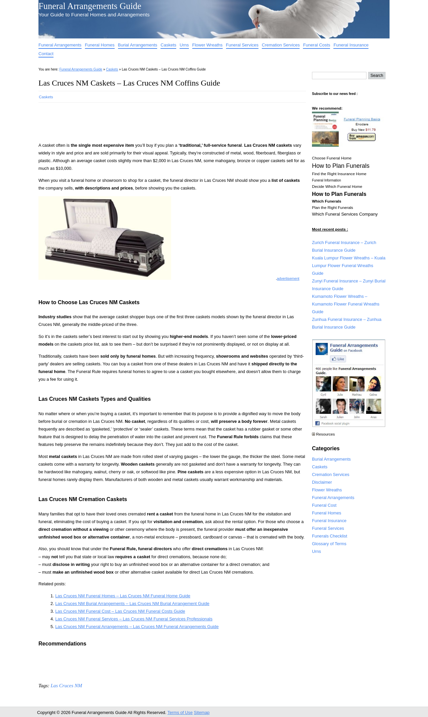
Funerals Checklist (329, 536)
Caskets (168, 44)
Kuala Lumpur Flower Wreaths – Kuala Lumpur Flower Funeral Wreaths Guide (349, 265)
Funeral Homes (100, 44)
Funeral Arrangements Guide (89, 6)
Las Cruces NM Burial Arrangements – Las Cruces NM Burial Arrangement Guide (132, 603)
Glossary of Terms (329, 543)
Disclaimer (322, 482)
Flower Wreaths (207, 44)
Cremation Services (281, 44)
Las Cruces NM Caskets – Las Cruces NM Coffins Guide (129, 83)
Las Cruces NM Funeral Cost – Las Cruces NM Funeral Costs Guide (120, 611)
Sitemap (202, 712)
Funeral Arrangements (60, 44)
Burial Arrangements (137, 44)
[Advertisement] (160, 120)
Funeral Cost (324, 505)
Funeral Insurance (350, 44)
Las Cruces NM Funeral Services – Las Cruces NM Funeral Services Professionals (133, 618)
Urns (184, 44)
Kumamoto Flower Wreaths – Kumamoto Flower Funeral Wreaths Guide (346, 304)
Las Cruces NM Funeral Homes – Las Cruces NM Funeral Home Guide (122, 595)
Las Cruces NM (66, 685)
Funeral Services (242, 44)
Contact (46, 53)
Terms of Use (180, 712)
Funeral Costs (316, 44)
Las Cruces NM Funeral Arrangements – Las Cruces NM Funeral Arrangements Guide (137, 626)
